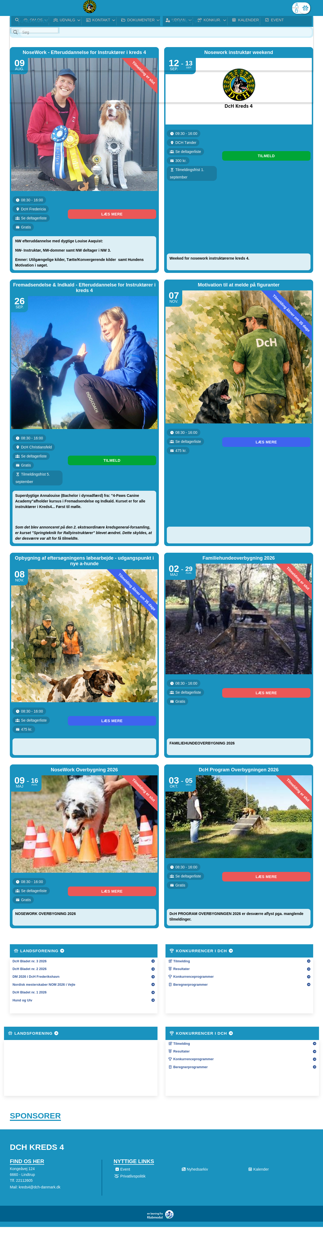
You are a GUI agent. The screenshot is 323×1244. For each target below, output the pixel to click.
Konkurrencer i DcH (201, 872)
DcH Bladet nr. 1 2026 (30, 914)
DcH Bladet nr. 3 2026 (30, 882)
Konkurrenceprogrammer (191, 898)
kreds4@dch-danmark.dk (39, 1111)
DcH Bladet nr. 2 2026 (30, 890)
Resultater (179, 890)
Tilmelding (179, 882)
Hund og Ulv (22, 921)
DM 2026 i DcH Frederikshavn (36, 898)
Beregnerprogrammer (188, 906)
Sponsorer (35, 1038)
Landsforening (39, 872)
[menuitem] (18, 8)
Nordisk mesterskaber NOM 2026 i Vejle (44, 906)
